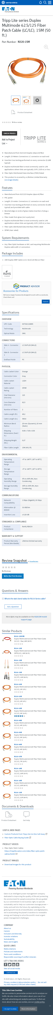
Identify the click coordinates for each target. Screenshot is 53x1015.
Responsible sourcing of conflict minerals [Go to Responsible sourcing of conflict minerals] (20, 957)
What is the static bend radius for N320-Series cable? (25, 599)
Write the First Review (13, 576)
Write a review (17, 122)
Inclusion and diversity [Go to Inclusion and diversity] (13, 934)
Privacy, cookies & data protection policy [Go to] (20, 982)
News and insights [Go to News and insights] (11, 942)
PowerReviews (34, 561)
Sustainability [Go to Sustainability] (9, 939)
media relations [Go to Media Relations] (10, 949)
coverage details (11, 180)
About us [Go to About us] (7, 928)
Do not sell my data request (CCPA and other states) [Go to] (25, 983)
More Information (28, 1009)
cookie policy (39, 1002)
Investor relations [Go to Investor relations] (11, 936)
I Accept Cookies (10, 1009)
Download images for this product (18, 864)
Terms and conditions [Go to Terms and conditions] (12, 954)
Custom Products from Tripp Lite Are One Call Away (25, 834)
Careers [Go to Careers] (7, 931)
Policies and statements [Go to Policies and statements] (13, 951)
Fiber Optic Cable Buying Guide (17, 838)
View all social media (12, 968)
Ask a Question (13, 607)
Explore (45, 301)
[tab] (26, 599)
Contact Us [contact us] (11, 973)
